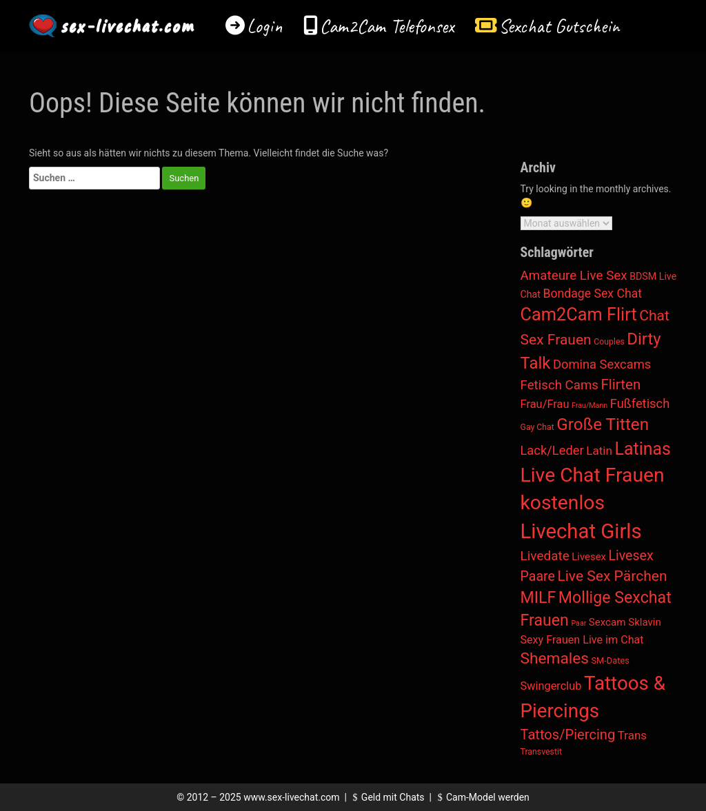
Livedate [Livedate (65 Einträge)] (545, 556)
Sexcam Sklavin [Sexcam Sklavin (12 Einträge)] (625, 622)
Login (265, 26)
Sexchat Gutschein (558, 26)
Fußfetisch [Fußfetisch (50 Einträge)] (640, 403)
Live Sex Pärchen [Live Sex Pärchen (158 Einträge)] (612, 575)
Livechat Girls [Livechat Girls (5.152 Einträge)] (581, 531)
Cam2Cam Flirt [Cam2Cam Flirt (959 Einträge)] (579, 315)
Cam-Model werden (481, 797)
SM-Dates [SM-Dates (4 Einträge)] (610, 660)
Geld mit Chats (386, 797)
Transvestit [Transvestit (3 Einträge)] (541, 752)
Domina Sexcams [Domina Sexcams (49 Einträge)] (602, 364)
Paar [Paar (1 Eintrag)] (578, 623)
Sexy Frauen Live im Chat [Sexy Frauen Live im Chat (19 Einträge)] (582, 639)
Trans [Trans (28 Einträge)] (632, 735)
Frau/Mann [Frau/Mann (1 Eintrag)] (589, 405)
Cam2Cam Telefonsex (387, 26)
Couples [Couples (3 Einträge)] (609, 342)
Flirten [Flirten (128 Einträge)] (621, 384)
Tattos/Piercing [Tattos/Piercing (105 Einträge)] (568, 734)
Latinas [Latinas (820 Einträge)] (643, 449)
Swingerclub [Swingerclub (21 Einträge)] (551, 685)
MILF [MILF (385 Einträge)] (538, 597)
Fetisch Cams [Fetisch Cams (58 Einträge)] (560, 385)
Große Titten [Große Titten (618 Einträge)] (602, 424)
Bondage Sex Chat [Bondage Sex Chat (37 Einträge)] (592, 293)
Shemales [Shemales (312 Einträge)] (555, 658)
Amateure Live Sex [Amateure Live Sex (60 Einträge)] (574, 275)
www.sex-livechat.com (291, 797)
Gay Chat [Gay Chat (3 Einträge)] (537, 427)
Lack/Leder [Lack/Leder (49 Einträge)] (552, 450)
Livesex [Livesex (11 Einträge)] (589, 557)
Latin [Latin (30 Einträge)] (599, 451)
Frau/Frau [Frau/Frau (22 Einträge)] (545, 404)
